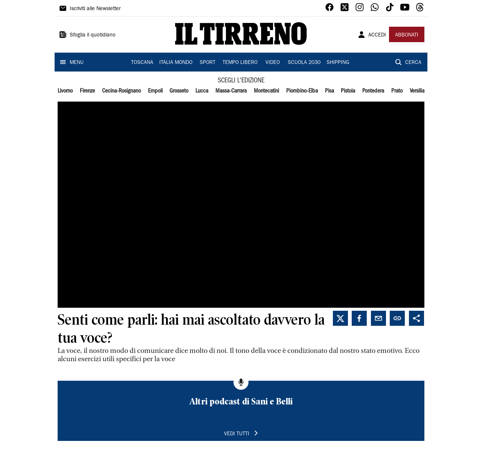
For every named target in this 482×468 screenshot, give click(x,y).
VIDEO (272, 62)
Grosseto (178, 91)
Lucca (201, 91)
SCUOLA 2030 (304, 62)
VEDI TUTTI (236, 434)
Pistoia (348, 91)
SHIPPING (337, 62)
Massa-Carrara (231, 91)
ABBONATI (406, 35)
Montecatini (266, 91)
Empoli (155, 91)
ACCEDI (377, 35)
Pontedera (373, 91)
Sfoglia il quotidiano (93, 35)
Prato (397, 91)
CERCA (413, 62)
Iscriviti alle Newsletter (95, 9)
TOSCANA (142, 62)
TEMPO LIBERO (240, 62)
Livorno (65, 91)
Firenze (87, 91)
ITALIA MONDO (175, 62)
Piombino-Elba (302, 91)
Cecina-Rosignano (121, 91)
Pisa (329, 91)
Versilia (417, 91)
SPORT (207, 62)
